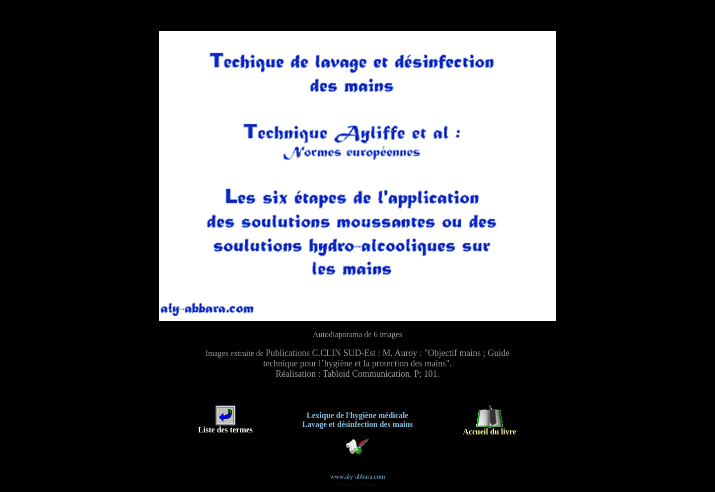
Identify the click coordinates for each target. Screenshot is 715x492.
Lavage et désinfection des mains (357, 422)
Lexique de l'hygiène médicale (358, 413)
